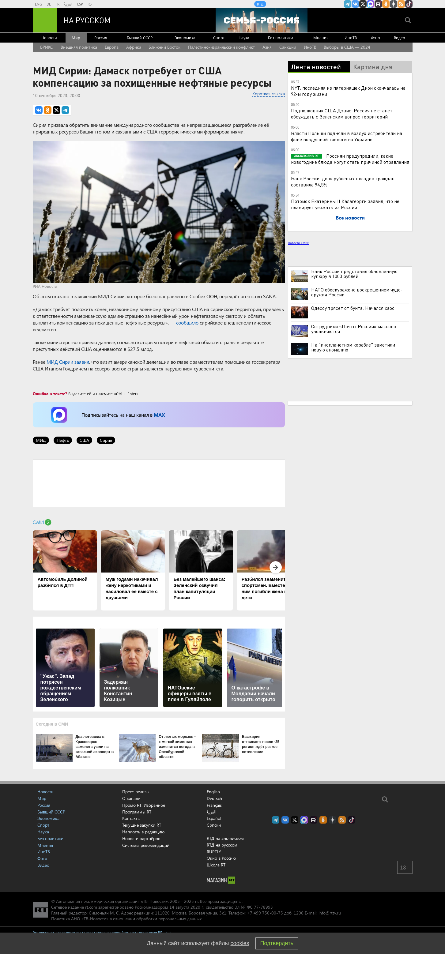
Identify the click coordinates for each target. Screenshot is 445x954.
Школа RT (216, 865)
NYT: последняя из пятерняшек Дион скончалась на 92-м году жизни (348, 91)
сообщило (187, 322)
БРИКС (46, 47)
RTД (260, 4)
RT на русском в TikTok (409, 4)
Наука (244, 37)
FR (57, 4)
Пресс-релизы (135, 791)
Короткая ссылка (268, 93)
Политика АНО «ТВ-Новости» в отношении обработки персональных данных (126, 919)
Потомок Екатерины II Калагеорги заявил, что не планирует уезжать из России (345, 204)
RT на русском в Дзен (393, 4)
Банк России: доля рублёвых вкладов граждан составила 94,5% (342, 181)
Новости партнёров (141, 838)
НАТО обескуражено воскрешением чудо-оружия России (356, 292)
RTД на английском (225, 838)
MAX (159, 414)
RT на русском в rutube (378, 4)
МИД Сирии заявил (68, 362)
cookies (240, 943)
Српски (214, 825)
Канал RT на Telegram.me (347, 4)
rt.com (91, 907)
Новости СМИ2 (298, 243)
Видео (399, 37)
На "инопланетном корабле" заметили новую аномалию (353, 347)
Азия (267, 47)
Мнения (321, 37)
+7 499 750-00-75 (265, 913)
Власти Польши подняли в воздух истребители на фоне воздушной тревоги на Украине (346, 136)
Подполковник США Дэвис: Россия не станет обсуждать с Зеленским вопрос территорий (341, 113)
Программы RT (136, 812)
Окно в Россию (221, 858)
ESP (80, 4)
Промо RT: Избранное (143, 805)
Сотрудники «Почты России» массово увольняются (353, 329)
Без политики (280, 37)
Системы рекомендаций (145, 845)
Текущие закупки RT (141, 825)
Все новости (350, 217)
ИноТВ (351, 37)
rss (401, 4)
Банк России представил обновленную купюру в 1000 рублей (354, 274)
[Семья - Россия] (261, 20)
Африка (133, 47)
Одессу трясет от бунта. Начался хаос (352, 308)
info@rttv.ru (330, 913)
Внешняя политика (79, 47)
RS (90, 4)
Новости (49, 37)
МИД (41, 440)
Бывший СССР (140, 37)
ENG (38, 4)
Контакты (131, 818)
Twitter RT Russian (363, 4)
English (213, 791)
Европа (112, 47)
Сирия (106, 440)
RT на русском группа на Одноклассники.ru (386, 4)
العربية (68, 4)
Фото (375, 37)
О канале (131, 798)
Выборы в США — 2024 (347, 47)
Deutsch (214, 798)
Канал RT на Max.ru (370, 4)
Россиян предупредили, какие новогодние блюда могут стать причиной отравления (350, 158)
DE (49, 4)
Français (214, 805)
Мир (76, 37)
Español (214, 818)
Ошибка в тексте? (50, 393)
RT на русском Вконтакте (355, 4)
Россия (100, 37)
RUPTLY (214, 851)
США (84, 440)
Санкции (287, 47)
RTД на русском (222, 845)
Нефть (63, 440)
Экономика (185, 37)
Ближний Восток (164, 47)
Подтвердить (276, 943)
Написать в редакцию (143, 832)
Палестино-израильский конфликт (221, 47)
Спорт (218, 37)
